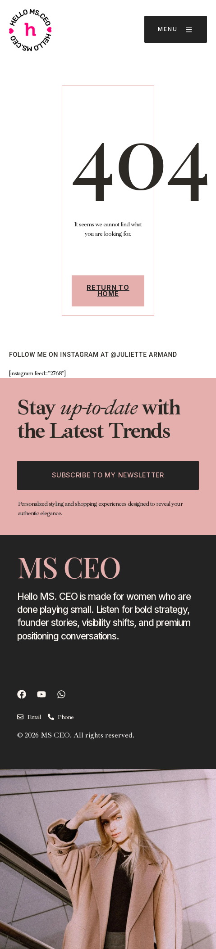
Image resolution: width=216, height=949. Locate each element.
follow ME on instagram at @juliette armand (93, 354)
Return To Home (108, 290)
